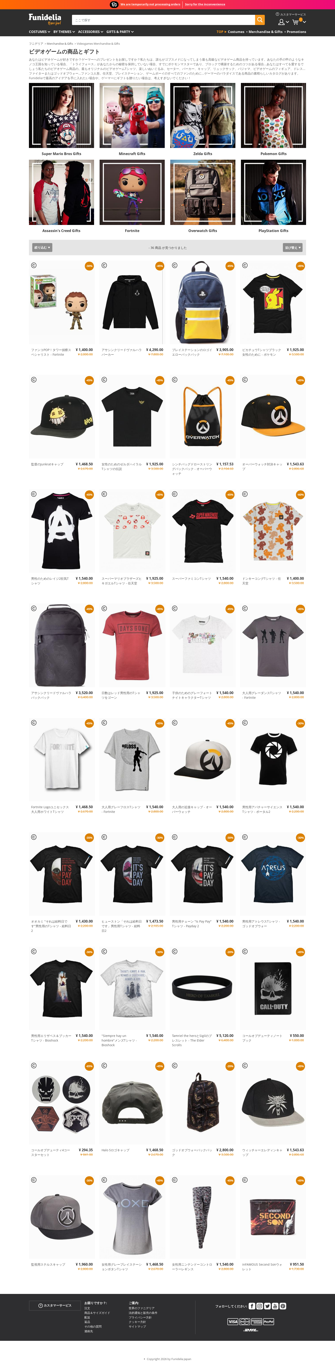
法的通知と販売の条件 (143, 1319)
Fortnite (132, 236)
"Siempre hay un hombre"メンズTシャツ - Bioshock (119, 1046)
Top (220, 31)
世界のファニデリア (142, 1314)
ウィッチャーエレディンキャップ (262, 1158)
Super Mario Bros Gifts (61, 159)
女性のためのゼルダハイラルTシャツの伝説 (122, 472)
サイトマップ (137, 1333)
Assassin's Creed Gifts (61, 236)
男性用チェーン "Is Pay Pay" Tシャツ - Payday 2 (192, 929)
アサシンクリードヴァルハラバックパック (51, 701)
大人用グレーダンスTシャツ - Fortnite (261, 701)
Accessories (89, 31)
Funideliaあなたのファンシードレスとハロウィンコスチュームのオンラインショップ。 (45, 19)
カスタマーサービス (55, 1311)
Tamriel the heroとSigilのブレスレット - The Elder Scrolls (192, 1046)
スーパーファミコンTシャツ (191, 585)
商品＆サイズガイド (97, 1319)
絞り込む (40, 253)
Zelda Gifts (202, 159)
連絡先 (88, 1337)
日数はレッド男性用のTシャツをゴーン (121, 701)
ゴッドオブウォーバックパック (192, 1158)
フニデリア (36, 44)
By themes (62, 31)
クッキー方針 (137, 1328)
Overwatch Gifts (202, 236)
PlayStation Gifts (273, 236)
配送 (87, 1324)
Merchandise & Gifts (60, 44)
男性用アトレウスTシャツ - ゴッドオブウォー (261, 929)
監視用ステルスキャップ (48, 1270)
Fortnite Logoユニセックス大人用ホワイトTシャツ (50, 815)
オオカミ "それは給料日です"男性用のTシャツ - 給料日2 (51, 932)
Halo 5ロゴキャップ (115, 1156)
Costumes (38, 31)
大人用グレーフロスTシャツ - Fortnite (121, 815)
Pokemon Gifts (274, 159)
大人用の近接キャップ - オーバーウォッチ (192, 815)
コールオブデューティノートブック (262, 1044)
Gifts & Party (118, 31)
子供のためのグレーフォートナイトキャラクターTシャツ (192, 701)
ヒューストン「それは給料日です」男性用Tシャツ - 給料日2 (122, 932)
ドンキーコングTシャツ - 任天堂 (261, 587)
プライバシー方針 (140, 1324)
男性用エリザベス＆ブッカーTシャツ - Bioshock (51, 1044)
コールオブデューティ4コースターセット (50, 1158)
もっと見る (40, 84)
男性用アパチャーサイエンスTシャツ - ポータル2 (262, 815)
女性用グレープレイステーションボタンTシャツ (122, 1272)
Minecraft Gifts (132, 159)
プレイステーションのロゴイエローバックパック (192, 358)
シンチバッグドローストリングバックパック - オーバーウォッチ (192, 475)
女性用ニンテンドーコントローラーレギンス (192, 1272)
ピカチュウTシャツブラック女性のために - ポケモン (261, 358)
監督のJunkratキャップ (47, 470)
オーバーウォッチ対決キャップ (262, 472)
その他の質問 (93, 1333)
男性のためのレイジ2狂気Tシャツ (50, 587)
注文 (87, 1314)
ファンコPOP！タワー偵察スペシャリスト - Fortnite (51, 358)
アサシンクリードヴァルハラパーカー (122, 358)
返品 (87, 1328)
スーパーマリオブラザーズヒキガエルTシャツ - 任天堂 (122, 587)
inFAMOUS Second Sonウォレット (262, 1272)
